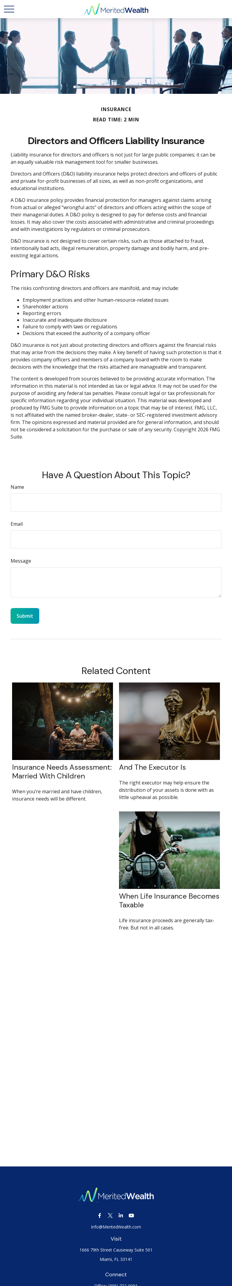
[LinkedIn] (121, 1216)
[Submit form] (25, 616)
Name (17, 487)
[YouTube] (131, 1216)
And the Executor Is (152, 767)
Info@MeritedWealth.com (116, 1227)
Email (17, 524)
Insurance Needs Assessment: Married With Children (62, 771)
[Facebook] (99, 1216)
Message (21, 560)
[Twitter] (110, 1216)
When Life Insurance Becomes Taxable (169, 900)
